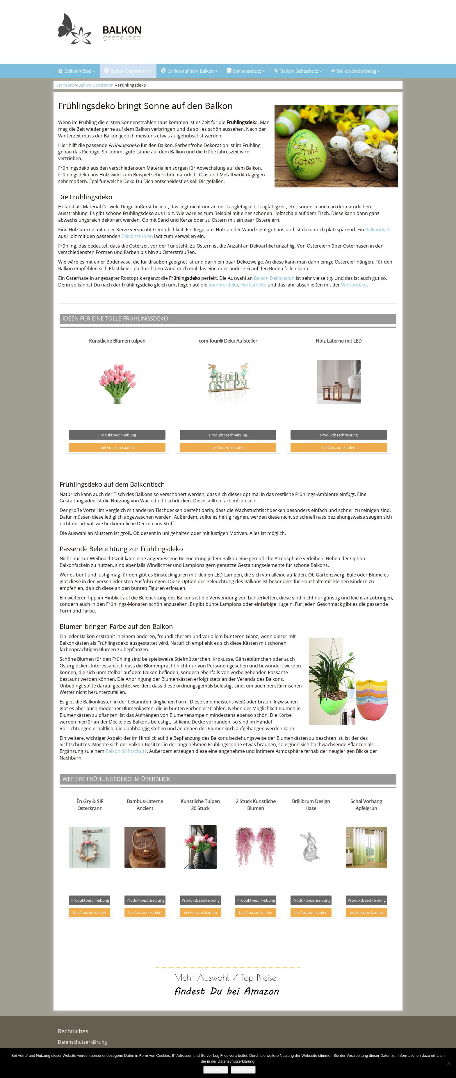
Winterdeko (354, 285)
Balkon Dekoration (96, 85)
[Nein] (449, 1063)
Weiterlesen (243, 1070)
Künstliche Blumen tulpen (117, 341)
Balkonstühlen (137, 236)
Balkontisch (378, 229)
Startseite (65, 85)
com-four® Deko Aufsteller (228, 341)
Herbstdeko (253, 285)
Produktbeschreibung (117, 435)
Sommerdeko (223, 285)
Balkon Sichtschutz (126, 751)
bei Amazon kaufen (117, 447)
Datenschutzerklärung (82, 1042)
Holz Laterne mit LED (339, 341)
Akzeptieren (216, 1070)
